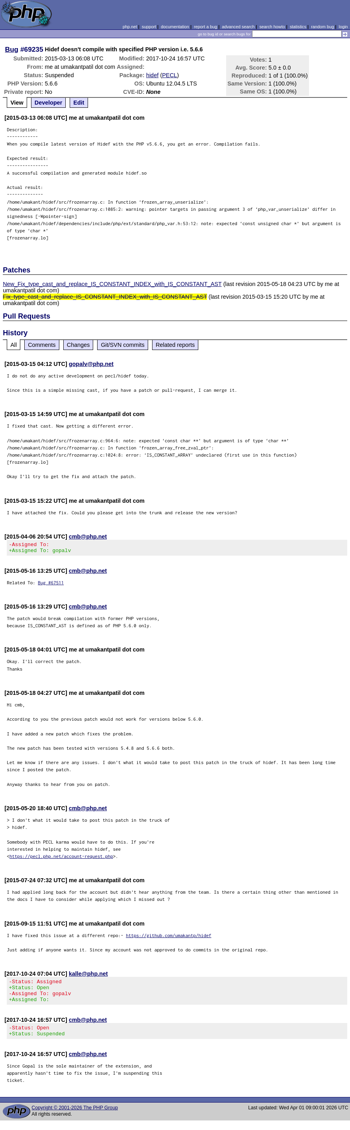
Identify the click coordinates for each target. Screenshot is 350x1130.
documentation (175, 26)
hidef (152, 75)
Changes (78, 345)
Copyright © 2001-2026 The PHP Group (74, 1117)
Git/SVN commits (123, 345)
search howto (272, 26)
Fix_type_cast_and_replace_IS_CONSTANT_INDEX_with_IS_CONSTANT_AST (105, 297)
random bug (322, 26)
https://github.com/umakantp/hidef (168, 937)
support (149, 26)
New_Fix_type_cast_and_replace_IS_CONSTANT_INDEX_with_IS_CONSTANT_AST (112, 284)
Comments (42, 345)
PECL (169, 75)
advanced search (238, 26)
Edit (78, 102)
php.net (130, 26)
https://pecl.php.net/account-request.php (61, 858)
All (13, 345)
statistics (298, 26)
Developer (49, 102)
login (343, 26)
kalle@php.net (88, 976)
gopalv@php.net (91, 364)
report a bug (205, 26)
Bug (12, 49)
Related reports (175, 345)
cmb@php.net (88, 536)
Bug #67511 (51, 584)
